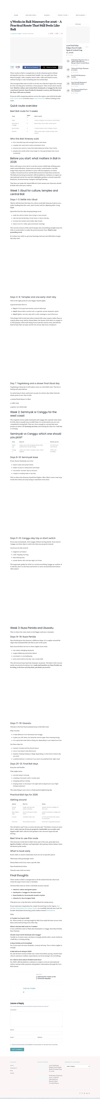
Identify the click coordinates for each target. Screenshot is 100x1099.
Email (12, 1038)
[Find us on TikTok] (84, 1095)
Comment (13, 1011)
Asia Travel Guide (16, 98)
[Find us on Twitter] (82, 1095)
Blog (11, 1072)
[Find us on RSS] (89, 1095)
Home (16, 15)
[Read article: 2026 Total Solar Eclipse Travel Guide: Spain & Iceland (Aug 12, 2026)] (78, 34)
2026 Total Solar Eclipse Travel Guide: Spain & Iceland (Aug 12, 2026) (74, 49)
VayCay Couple (16, 33)
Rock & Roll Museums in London (78, 76)
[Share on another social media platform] (60, 67)
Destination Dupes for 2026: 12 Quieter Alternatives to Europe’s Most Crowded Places (80, 61)
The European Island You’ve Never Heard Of (79, 90)
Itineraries (30, 33)
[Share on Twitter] (49, 67)
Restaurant (80, 15)
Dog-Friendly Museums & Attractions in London (79, 83)
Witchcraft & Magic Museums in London (79, 69)
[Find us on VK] (87, 1095)
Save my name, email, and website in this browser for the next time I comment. (35, 1046)
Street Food (62, 15)
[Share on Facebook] (31, 67)
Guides (46, 15)
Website (40, 1038)
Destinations (31, 15)
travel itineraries (40, 98)
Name (12, 1031)
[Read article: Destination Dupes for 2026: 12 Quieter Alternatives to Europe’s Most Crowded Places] (43, 1079)
